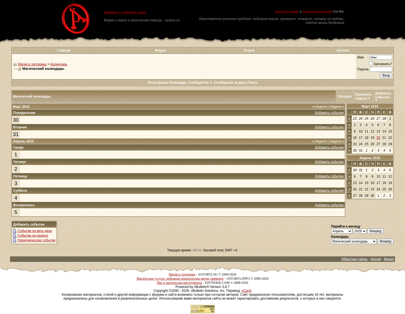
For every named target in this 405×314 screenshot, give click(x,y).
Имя (360, 57)
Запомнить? (380, 64)
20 (378, 138)
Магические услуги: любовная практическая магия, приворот (180, 278)
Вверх (389, 259)
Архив (376, 259)
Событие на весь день (35, 231)
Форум (160, 50)
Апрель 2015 (369, 158)
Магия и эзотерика (32, 64)
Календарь (59, 64)
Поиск (253, 83)
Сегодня (344, 96)
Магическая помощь (317, 11)
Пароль (363, 69)
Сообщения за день (230, 83)
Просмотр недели (363, 96)
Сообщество (200, 83)
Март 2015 (370, 106)
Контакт (343, 50)
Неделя (319, 107)
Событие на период (33, 236)
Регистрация (158, 83)
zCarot (246, 291)
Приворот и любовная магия (125, 12)
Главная (64, 50)
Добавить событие (383, 95)
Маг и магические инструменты (179, 283)
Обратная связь (354, 259)
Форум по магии (287, 11)
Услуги (249, 50)
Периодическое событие (37, 240)
